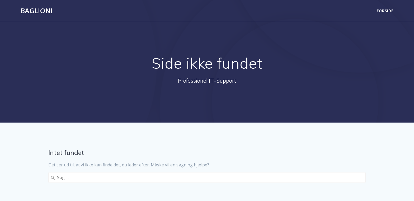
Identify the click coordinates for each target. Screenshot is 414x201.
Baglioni (36, 10)
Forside (385, 10)
